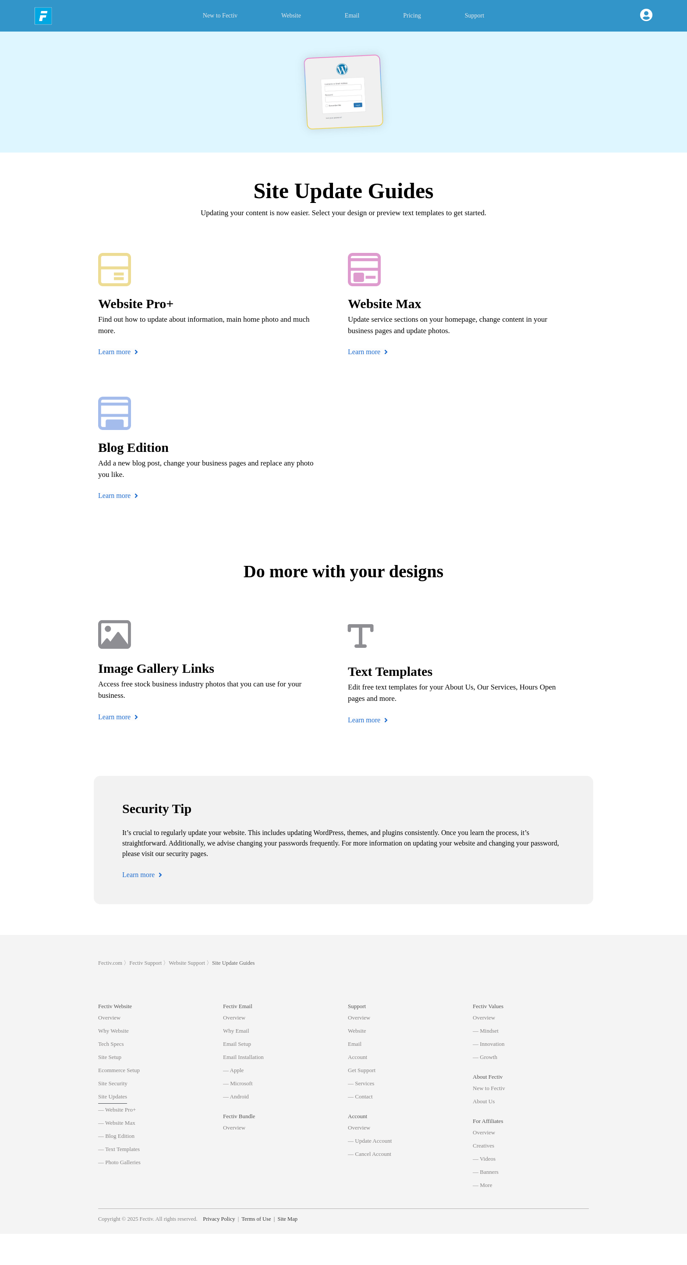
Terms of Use (256, 1250)
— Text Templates (119, 1149)
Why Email (236, 1030)
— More (482, 1185)
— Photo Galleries (119, 1162)
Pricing (412, 15)
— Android (236, 1096)
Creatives (483, 1145)
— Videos (484, 1158)
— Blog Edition (116, 1136)
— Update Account (370, 1140)
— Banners (486, 1172)
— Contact (360, 1096)
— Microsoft (238, 1083)
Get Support (361, 1070)
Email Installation (243, 1057)
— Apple (233, 1070)
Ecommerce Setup (119, 1070)
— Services (361, 1083)
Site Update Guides (233, 963)
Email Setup (237, 1044)
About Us (484, 1101)
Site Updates (112, 1096)
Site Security (112, 1083)
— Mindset (486, 1030)
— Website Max (116, 1122)
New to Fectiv (220, 15)
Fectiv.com (110, 963)
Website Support (187, 963)
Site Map (287, 1250)
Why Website (113, 1030)
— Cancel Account (369, 1154)
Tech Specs (111, 1044)
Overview (109, 1017)
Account (357, 1057)
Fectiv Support (145, 963)
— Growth (485, 1057)
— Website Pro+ (117, 1109)
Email (352, 15)
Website (291, 15)
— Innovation (489, 1044)
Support (474, 15)
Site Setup (109, 1057)
